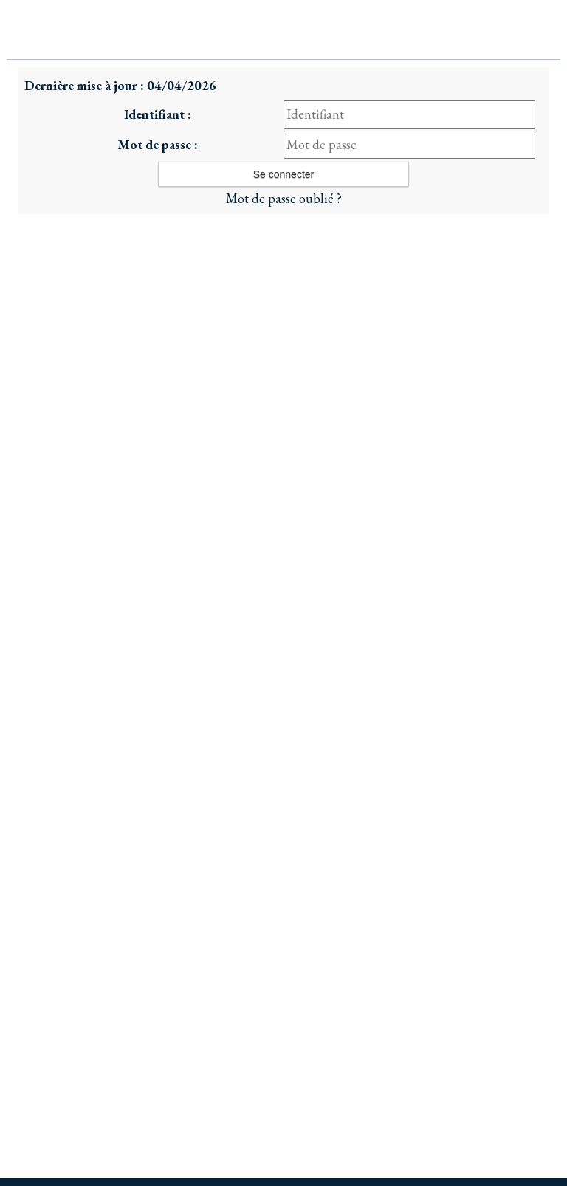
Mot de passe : (157, 144)
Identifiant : (157, 114)
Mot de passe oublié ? (284, 198)
